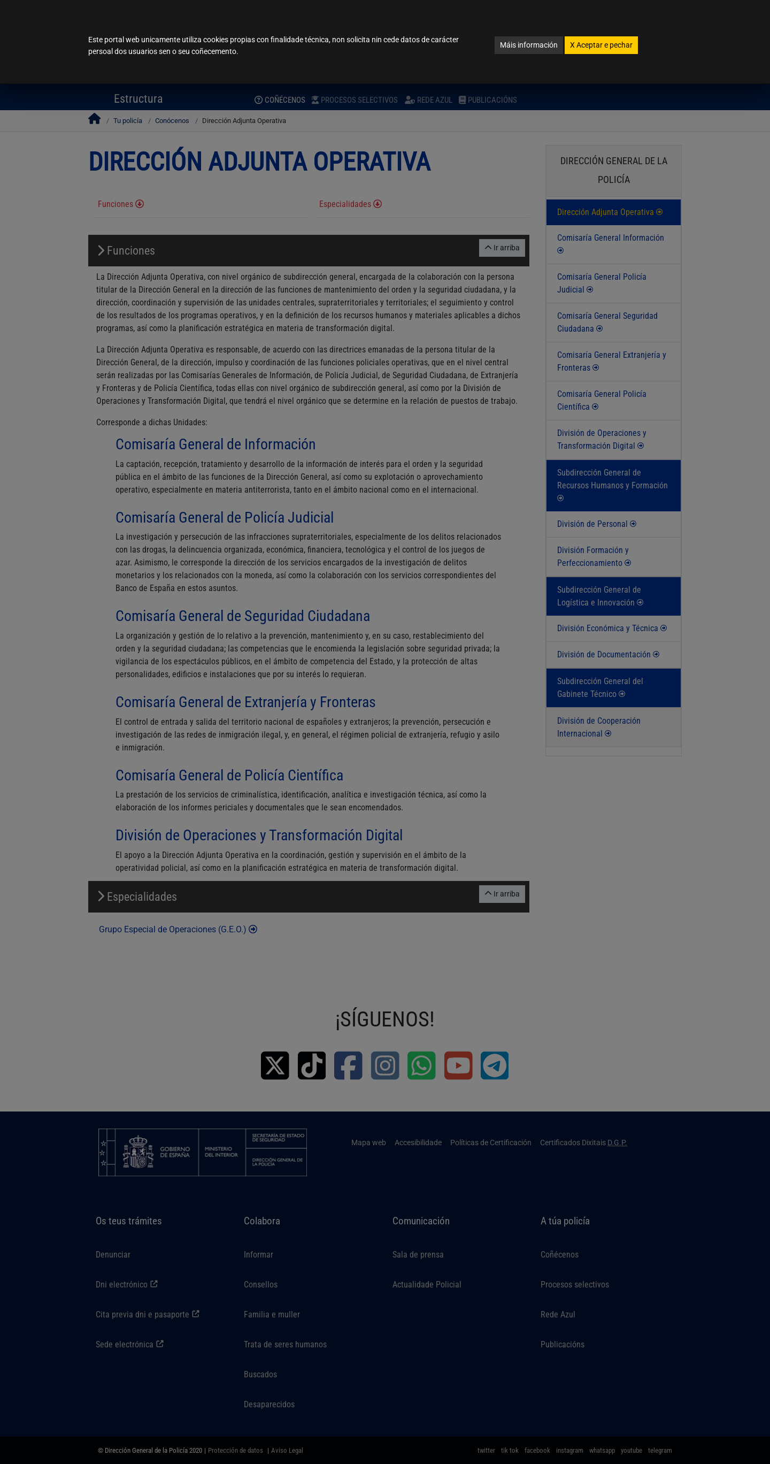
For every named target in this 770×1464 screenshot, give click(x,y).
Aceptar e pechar (601, 45)
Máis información (529, 45)
